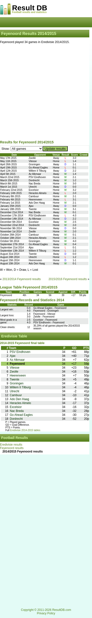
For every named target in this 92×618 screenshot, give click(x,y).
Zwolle (14, 371)
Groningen (17, 383)
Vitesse (14, 367)
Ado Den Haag (19, 399)
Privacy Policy (46, 613)
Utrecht (14, 391)
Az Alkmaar (17, 360)
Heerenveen (18, 375)
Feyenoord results (12, 448)
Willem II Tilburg (20, 387)
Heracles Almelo (20, 403)
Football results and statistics (29, 12)
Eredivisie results (11, 444)
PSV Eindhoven (20, 352)
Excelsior (16, 407)
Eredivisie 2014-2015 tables (25, 430)
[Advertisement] (46, 93)
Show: (6, 149)
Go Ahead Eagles (21, 415)
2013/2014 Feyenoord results (21, 279)
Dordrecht (16, 419)
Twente (14, 379)
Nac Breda (17, 411)
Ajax (12, 356)
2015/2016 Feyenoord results (68, 279)
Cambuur (16, 395)
